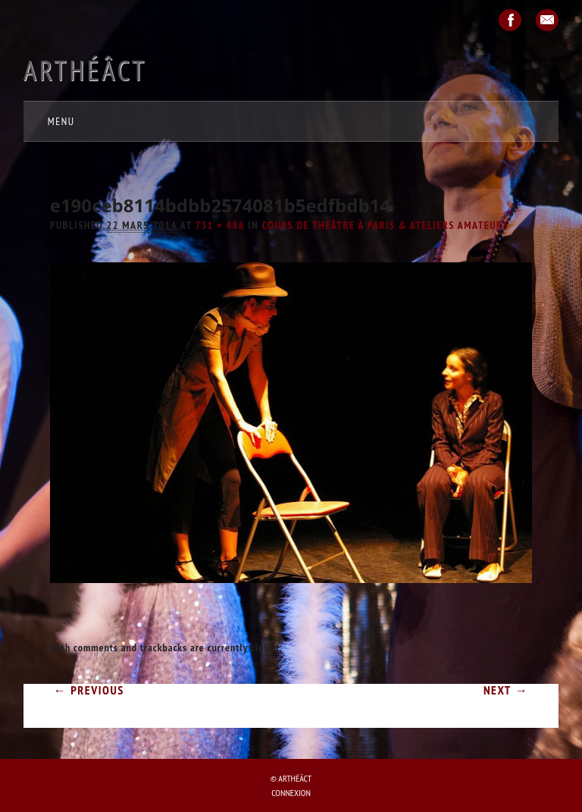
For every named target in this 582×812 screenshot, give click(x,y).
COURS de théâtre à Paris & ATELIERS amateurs (385, 225)
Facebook (510, 20)
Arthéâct (85, 70)
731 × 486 (220, 225)
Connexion (291, 792)
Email (547, 20)
